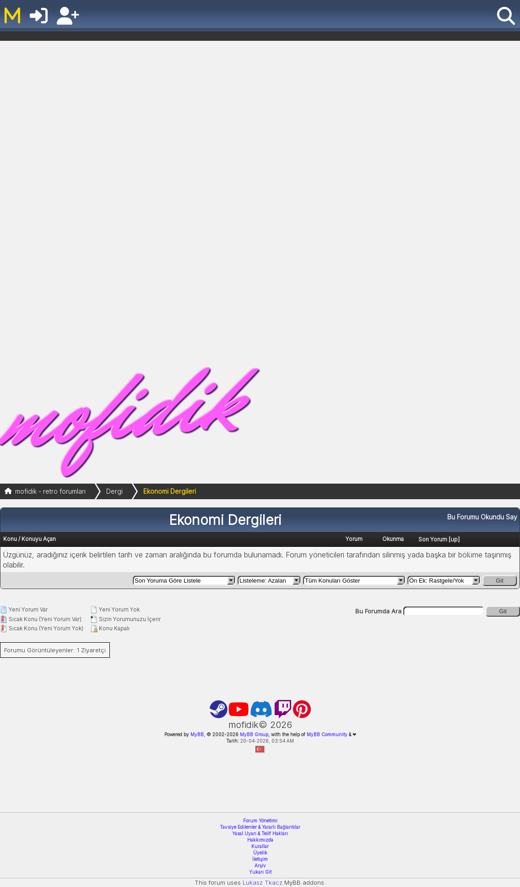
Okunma (393, 538)
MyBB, (197, 734)
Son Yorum (432, 539)
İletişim (260, 859)
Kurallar (260, 846)
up (454, 539)
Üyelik (260, 852)
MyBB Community (327, 734)
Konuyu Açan (39, 538)
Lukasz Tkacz (262, 882)
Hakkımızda (260, 840)
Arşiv (260, 865)
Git (500, 580)
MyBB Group (253, 734)
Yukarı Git (260, 872)
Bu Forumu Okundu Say (482, 517)
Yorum (354, 538)
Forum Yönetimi (260, 820)
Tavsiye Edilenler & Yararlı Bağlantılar (260, 827)
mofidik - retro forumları (50, 491)
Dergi (114, 491)
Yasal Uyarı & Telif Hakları (260, 833)
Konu (10, 538)
